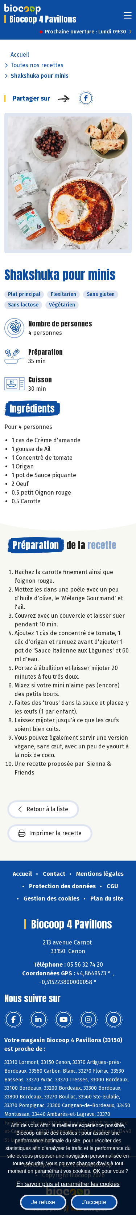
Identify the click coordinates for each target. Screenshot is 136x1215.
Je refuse (43, 1202)
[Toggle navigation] (128, 17)
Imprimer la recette (50, 833)
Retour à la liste (43, 809)
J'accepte (94, 1202)
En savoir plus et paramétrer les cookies (68, 1184)
